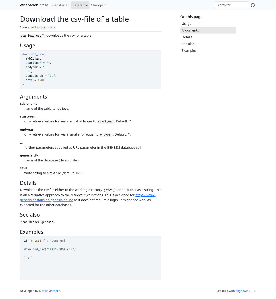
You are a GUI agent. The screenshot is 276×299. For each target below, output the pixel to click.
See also (188, 44)
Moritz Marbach (49, 291)
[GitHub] (252, 5)
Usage (186, 23)
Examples (189, 50)
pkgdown (242, 291)
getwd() (110, 190)
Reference (80, 5)
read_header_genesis (37, 222)
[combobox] (231, 4)
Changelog (99, 5)
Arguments (190, 30)
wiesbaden (29, 5)
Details (187, 37)
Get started (61, 5)
